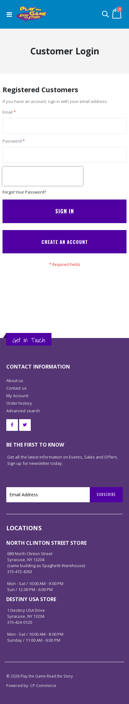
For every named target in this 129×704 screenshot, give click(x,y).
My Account (17, 395)
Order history (19, 403)
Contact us (16, 388)
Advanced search (23, 411)
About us (15, 380)
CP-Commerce (43, 685)
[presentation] (43, 176)
